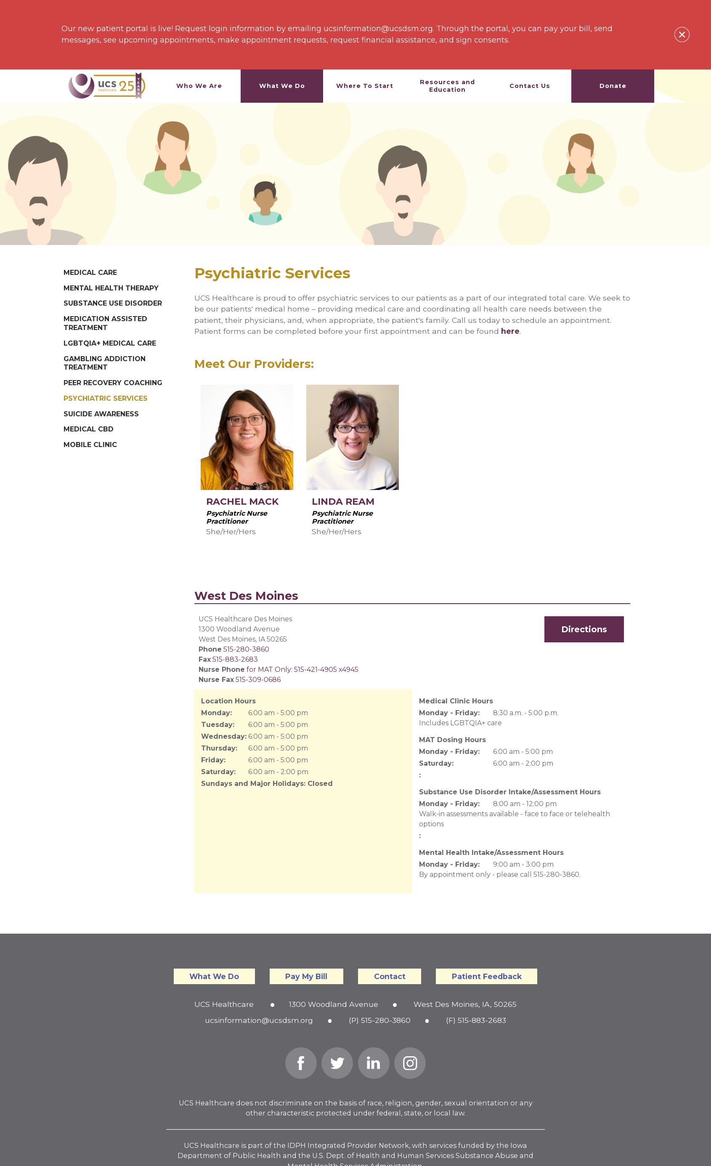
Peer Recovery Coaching (113, 383)
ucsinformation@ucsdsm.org (259, 1020)
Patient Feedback (487, 976)
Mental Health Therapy (111, 288)
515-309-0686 (258, 680)
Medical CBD (89, 429)
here (510, 331)
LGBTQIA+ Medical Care (110, 343)
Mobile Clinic (90, 445)
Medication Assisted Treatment (105, 323)
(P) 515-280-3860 (380, 1020)
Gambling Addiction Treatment (105, 363)
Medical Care (90, 273)
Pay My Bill (306, 976)
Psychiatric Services (106, 398)
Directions (584, 629)
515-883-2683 (235, 659)
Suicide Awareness (101, 414)
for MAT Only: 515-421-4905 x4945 (302, 670)
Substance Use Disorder (113, 303)
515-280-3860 (246, 649)
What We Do (214, 976)
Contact (390, 976)
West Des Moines (246, 596)
